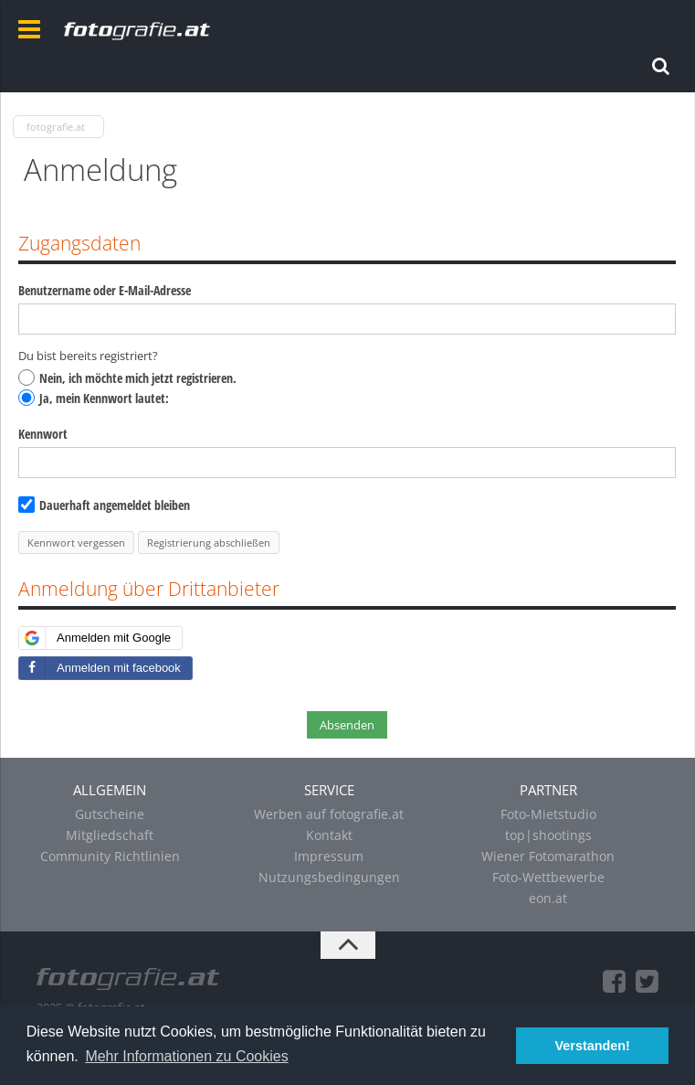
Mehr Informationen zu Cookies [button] (186, 1056)
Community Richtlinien (110, 856)
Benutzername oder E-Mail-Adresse (104, 290)
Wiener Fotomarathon (548, 856)
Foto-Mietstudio (548, 814)
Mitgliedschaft (109, 835)
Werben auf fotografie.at (329, 814)
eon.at (548, 898)
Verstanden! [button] (592, 1045)
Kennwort (43, 433)
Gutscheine (109, 814)
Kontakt (329, 835)
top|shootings (548, 835)
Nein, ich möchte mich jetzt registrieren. (127, 378)
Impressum (328, 856)
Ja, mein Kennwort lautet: (93, 398)
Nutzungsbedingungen (329, 877)
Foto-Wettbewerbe (548, 877)
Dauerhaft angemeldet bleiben (104, 505)
